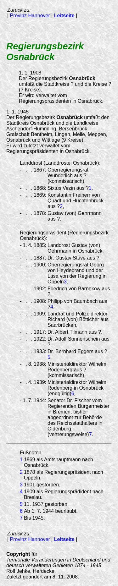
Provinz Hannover (30, 15)
